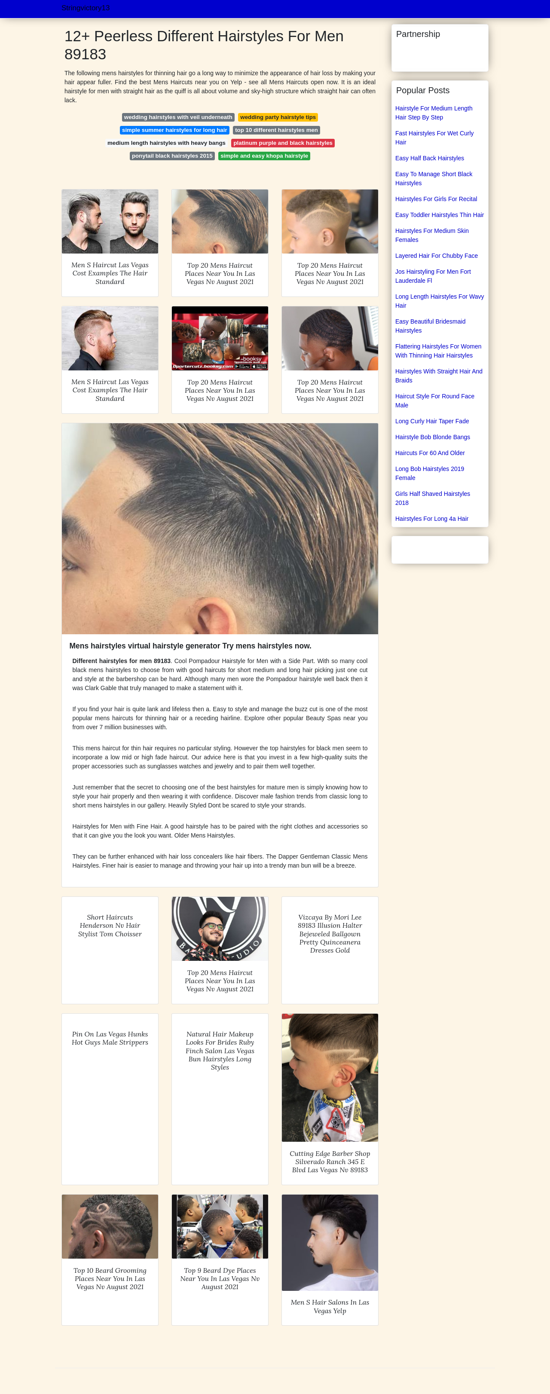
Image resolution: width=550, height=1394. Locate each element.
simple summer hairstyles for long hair (174, 130)
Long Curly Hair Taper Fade (432, 421)
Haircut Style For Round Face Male (434, 401)
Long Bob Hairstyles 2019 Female (429, 473)
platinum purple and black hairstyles (283, 143)
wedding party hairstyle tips (278, 117)
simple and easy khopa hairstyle (264, 156)
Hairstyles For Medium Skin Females (432, 235)
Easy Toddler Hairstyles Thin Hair (439, 214)
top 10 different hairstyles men (276, 130)
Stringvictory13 (85, 8)
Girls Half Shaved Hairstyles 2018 (432, 498)
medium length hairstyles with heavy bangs (166, 143)
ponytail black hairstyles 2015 (172, 156)
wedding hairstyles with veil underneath (178, 117)
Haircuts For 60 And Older (430, 452)
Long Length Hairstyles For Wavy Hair (439, 301)
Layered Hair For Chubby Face (436, 255)
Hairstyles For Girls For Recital (436, 199)
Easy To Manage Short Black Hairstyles (434, 178)
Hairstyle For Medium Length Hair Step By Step (434, 113)
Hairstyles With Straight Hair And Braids (439, 376)
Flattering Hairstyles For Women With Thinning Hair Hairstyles (438, 351)
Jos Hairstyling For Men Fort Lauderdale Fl (433, 276)
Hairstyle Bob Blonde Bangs (432, 437)
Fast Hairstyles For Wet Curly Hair (434, 138)
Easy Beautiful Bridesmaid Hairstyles (430, 326)
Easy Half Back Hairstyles (429, 158)
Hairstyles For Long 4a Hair (431, 518)
